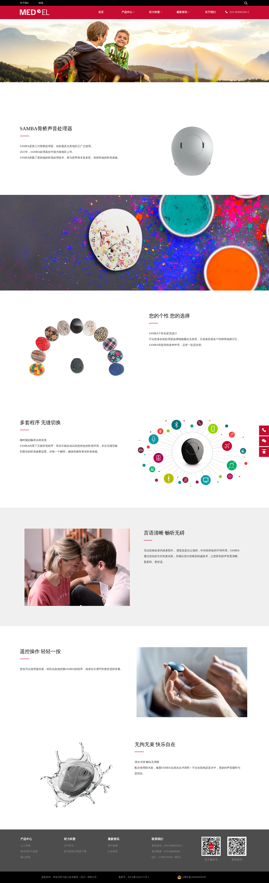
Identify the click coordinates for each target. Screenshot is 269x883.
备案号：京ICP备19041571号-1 (134, 877)
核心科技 (25, 857)
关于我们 (24, 3)
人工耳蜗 (25, 845)
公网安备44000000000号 (192, 877)
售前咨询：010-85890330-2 (167, 845)
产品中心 (128, 12)
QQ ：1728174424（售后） (167, 857)
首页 (101, 12)
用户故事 (113, 845)
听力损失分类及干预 (75, 851)
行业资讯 (113, 851)
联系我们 (157, 839)
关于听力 (69, 845)
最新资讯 (183, 12)
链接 (41, 3)
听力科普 (155, 12)
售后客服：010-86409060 (166, 851)
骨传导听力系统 (29, 851)
